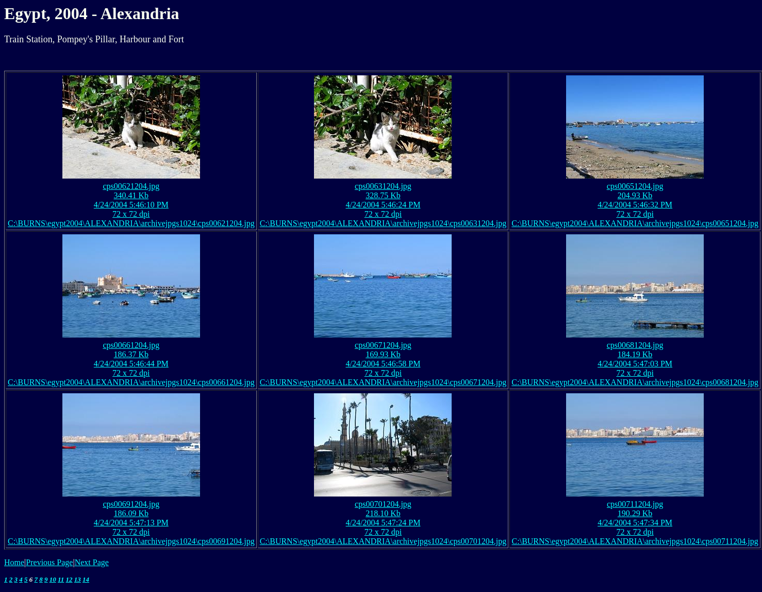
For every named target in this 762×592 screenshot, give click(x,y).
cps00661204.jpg (131, 345)
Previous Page (49, 562)
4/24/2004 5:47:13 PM (131, 522)
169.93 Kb (383, 354)
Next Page (92, 562)
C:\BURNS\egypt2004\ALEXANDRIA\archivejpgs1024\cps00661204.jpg (131, 382)
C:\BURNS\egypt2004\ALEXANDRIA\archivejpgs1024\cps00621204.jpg (131, 223)
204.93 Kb (635, 195)
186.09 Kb (131, 513)
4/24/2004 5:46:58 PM (383, 363)
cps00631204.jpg (383, 186)
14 (85, 579)
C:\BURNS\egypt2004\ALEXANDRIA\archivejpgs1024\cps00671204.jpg (383, 382)
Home (14, 562)
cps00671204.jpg (383, 345)
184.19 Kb (635, 354)
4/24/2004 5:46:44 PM (131, 363)
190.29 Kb (635, 513)
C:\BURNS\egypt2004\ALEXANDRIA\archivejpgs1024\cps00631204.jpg (383, 223)
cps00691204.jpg (131, 504)
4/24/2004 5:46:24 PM (383, 204)
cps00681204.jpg (635, 345)
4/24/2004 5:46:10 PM (131, 204)
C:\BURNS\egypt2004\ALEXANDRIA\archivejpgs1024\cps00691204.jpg (131, 541)
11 (61, 579)
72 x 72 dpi (131, 214)
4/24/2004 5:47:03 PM (635, 363)
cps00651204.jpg (635, 186)
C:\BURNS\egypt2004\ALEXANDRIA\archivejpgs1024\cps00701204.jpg (383, 541)
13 (77, 579)
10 (52, 579)
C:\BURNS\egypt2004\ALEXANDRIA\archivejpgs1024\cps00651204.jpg (634, 223)
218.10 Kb (383, 513)
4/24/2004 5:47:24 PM (383, 522)
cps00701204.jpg (383, 504)
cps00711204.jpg (635, 504)
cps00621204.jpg (131, 186)
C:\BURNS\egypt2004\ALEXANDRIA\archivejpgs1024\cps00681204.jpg (634, 382)
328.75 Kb (383, 195)
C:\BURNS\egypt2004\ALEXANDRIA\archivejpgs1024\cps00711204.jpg (635, 541)
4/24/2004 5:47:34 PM (635, 522)
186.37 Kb (131, 354)
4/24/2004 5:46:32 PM (635, 204)
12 (69, 579)
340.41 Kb (131, 195)
